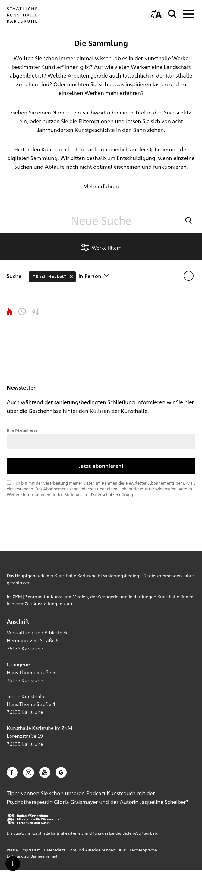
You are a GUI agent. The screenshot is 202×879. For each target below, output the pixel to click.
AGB (122, 849)
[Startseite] (22, 22)
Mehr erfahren (101, 186)
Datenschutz (54, 849)
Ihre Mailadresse (22, 430)
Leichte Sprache (143, 849)
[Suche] (172, 14)
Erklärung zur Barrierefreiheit (32, 856)
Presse (12, 849)
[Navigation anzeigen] (187, 14)
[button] (189, 220)
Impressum (30, 849)
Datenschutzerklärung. (112, 494)
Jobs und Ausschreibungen (92, 849)
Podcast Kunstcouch (110, 793)
